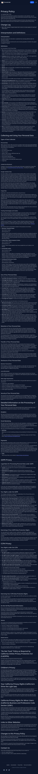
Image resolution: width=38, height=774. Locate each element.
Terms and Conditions (28, 764)
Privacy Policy (20, 764)
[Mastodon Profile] (6, 770)
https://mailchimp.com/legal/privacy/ (12, 436)
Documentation (13, 764)
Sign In (32, 2)
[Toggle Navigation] (36, 2)
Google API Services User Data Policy (15, 167)
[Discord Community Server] (4, 770)
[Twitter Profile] (9, 770)
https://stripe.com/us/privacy (23, 455)
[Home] (5, 2)
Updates (8, 764)
